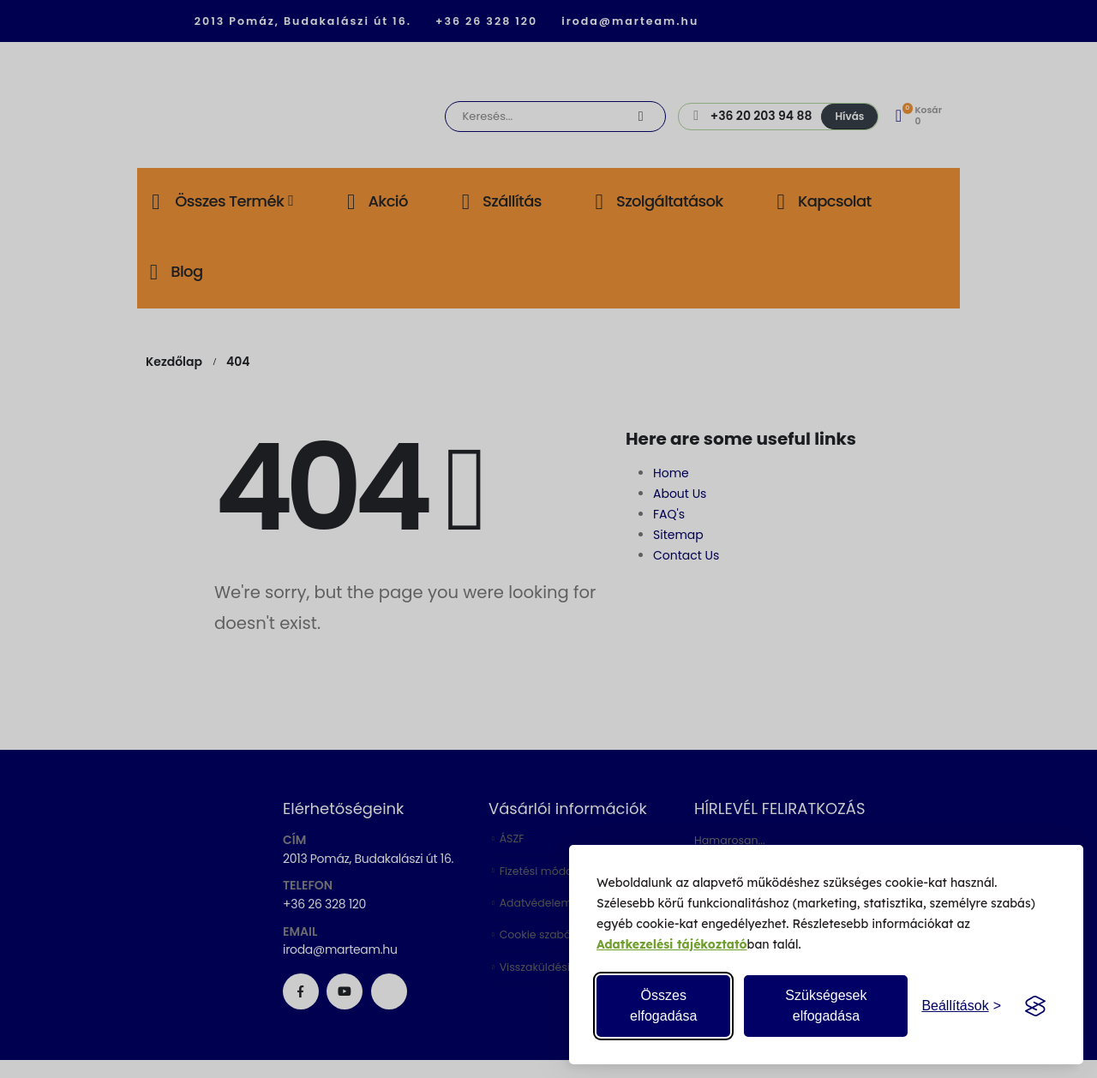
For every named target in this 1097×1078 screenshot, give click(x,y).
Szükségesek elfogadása (825, 1005)
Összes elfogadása (663, 1005)
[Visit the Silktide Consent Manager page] (1035, 1006)
